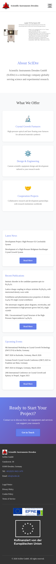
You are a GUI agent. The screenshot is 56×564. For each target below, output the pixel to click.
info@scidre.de (14, 476)
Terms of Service (8, 499)
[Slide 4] (28, 48)
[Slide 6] (36, 48)
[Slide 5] (32, 48)
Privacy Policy (8, 489)
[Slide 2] (19, 48)
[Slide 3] (24, 48)
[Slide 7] (41, 48)
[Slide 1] (15, 48)
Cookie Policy (7, 494)
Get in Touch (28, 432)
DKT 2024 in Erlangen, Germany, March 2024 (23, 368)
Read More (28, 260)
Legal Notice (7, 485)
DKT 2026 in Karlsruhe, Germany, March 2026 (23, 355)
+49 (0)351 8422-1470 (14, 471)
